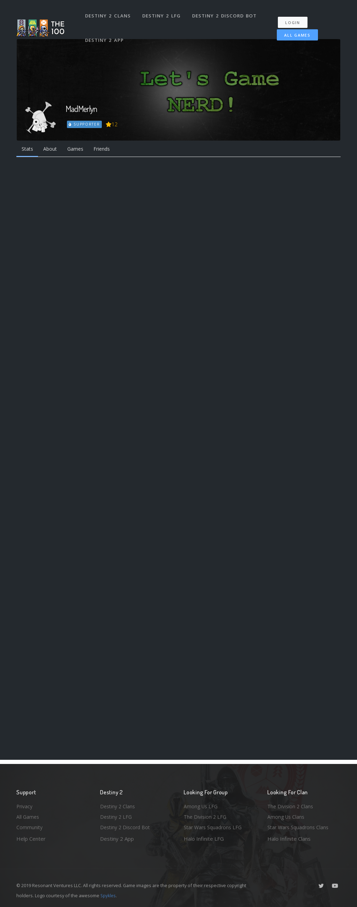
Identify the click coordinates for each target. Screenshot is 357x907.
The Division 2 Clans (291, 804)
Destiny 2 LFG (163, 13)
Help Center (31, 838)
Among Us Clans (286, 815)
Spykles (108, 895)
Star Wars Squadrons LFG (214, 827)
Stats (28, 149)
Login (295, 17)
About (53, 149)
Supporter (84, 124)
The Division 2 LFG (206, 815)
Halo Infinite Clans (289, 838)
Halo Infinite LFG (204, 838)
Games (79, 149)
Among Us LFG (201, 804)
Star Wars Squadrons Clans (299, 827)
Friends (108, 149)
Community (29, 827)
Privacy (25, 804)
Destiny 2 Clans (108, 13)
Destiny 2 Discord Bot (225, 13)
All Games (293, 30)
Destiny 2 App (105, 33)
